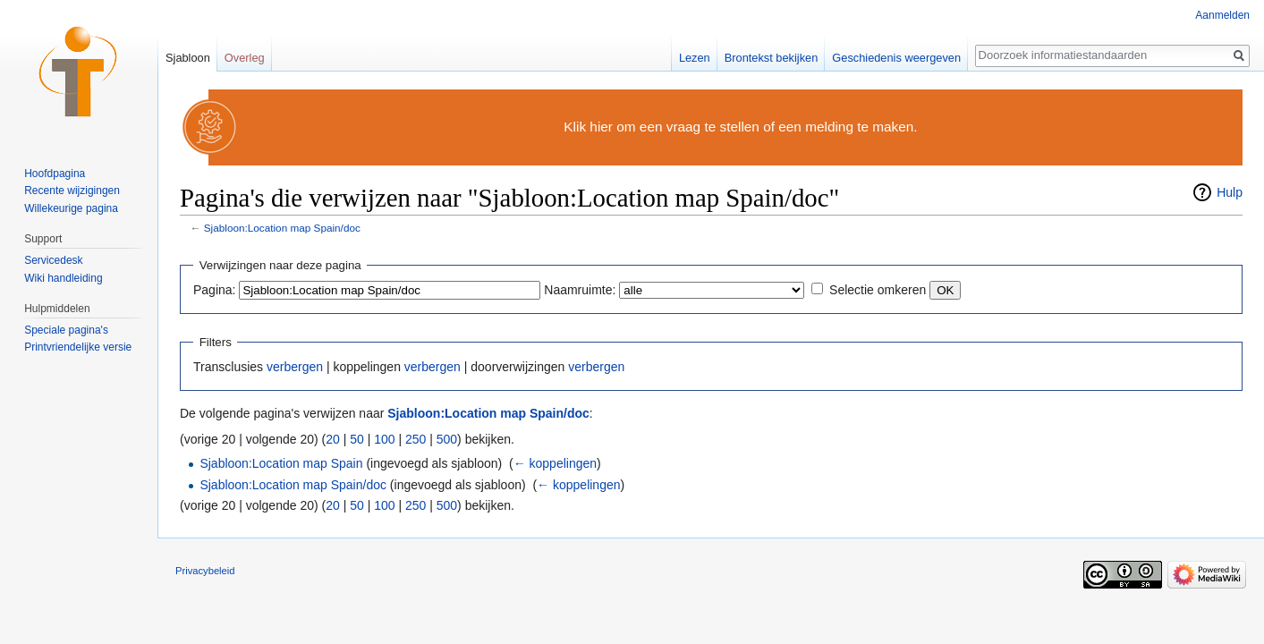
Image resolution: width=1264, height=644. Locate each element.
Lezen (694, 57)
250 (415, 439)
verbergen (295, 367)
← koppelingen (555, 463)
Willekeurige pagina (71, 208)
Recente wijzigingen (72, 190)
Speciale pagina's (66, 330)
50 (357, 439)
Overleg (245, 57)
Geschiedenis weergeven (896, 57)
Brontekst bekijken (772, 57)
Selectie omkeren (877, 290)
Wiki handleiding (63, 278)
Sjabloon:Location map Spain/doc (282, 227)
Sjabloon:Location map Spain (280, 463)
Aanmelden (1222, 15)
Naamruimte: (579, 290)
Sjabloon (187, 57)
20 (333, 439)
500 (447, 439)
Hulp (1230, 192)
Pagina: (214, 290)
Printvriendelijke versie (77, 347)
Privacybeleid (205, 570)
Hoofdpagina (54, 173)
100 (384, 439)
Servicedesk (53, 260)
